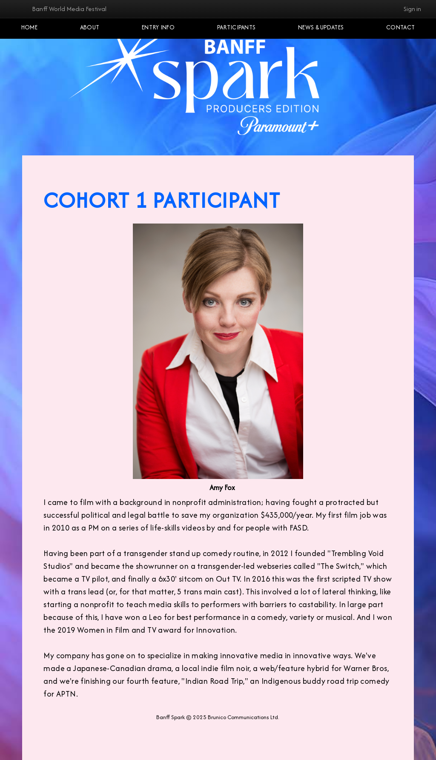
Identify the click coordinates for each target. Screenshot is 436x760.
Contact (400, 27)
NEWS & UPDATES (321, 27)
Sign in (412, 8)
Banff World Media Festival (69, 8)
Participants (236, 27)
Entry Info (158, 27)
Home (29, 27)
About (90, 27)
